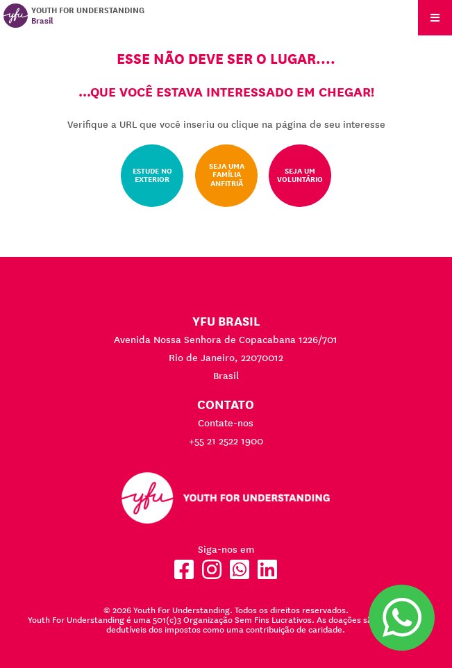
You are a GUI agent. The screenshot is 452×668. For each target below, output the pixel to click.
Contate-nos (225, 423)
